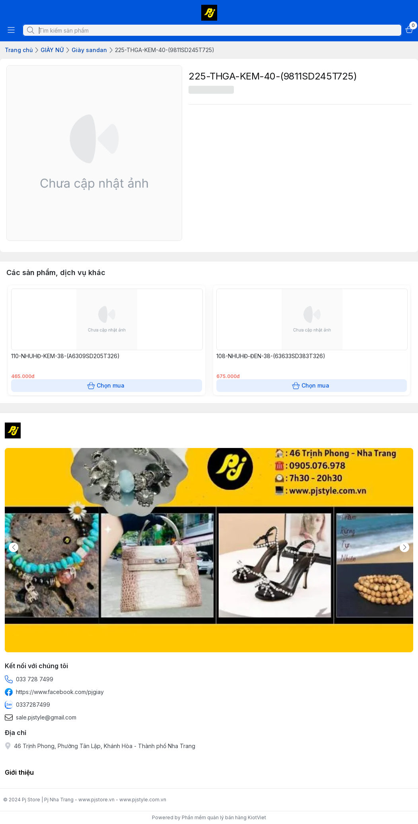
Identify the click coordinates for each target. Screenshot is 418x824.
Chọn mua (106, 385)
